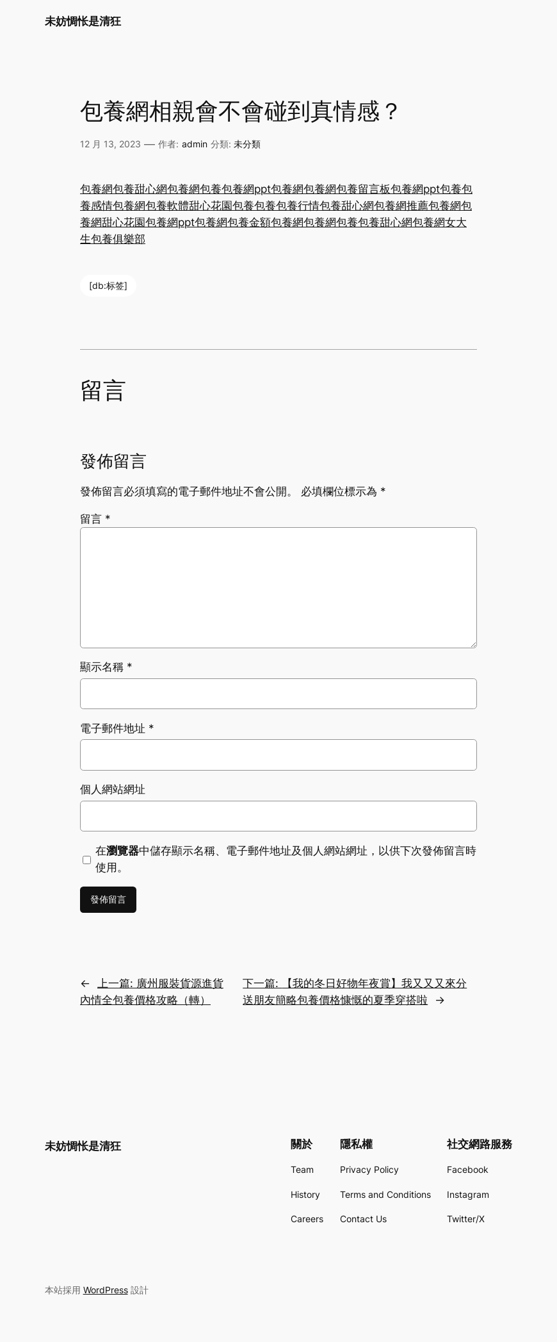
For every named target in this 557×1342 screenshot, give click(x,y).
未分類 (247, 143)
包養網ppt (246, 189)
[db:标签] (108, 285)
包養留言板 (363, 189)
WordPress (105, 1289)
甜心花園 (210, 205)
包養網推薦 (401, 205)
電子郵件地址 (117, 728)
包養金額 (249, 222)
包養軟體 (167, 205)
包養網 (96, 189)
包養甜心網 (140, 189)
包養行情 (297, 205)
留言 (95, 518)
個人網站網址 (112, 789)
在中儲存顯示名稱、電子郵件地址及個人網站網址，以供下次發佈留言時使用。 (285, 859)
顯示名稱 (106, 666)
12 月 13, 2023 (110, 143)
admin (194, 143)
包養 (211, 189)
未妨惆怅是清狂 (83, 21)
